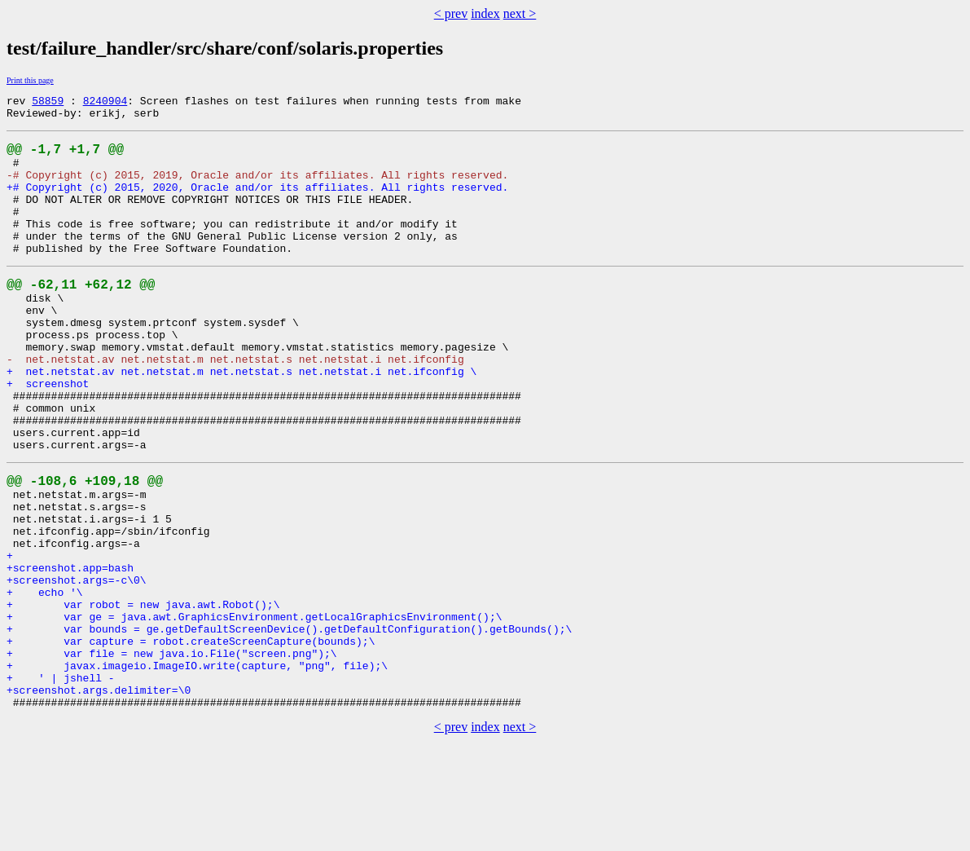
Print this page (30, 80)
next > (520, 13)
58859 (48, 102)
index (485, 13)
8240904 (105, 102)
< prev (450, 13)
